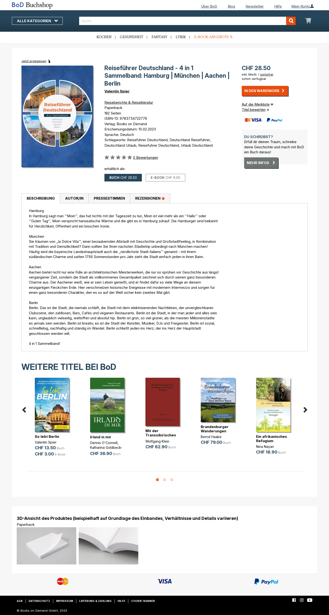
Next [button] (305, 409)
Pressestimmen (109, 198)
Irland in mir (100, 437)
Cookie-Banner (143, 601)
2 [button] (164, 480)
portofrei (266, 74)
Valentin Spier (117, 91)
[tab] (40, 198)
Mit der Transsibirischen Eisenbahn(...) (160, 435)
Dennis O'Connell (104, 443)
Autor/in (74, 198)
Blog (231, 6)
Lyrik (181, 37)
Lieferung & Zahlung (95, 601)
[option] (54, 421)
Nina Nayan (265, 446)
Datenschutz (39, 601)
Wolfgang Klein (157, 441)
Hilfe (278, 6)
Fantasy (159, 37)
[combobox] (187, 21)
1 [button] (157, 480)
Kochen (104, 37)
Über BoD (209, 6)
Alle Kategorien (37, 21)
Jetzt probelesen (33, 61)
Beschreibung (41, 198)
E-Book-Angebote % (213, 37)
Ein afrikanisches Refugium (271, 438)
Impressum (64, 601)
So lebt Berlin (47, 436)
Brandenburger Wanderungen (215, 428)
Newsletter (255, 6)
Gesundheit (131, 37)
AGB (20, 601)
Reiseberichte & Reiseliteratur (128, 102)
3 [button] (171, 480)
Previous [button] (23, 409)
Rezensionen (150, 198)
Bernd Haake (211, 437)
